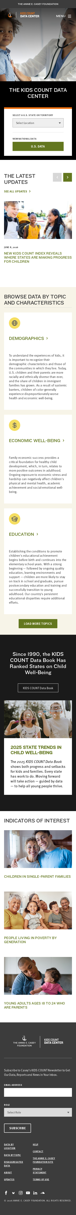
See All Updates (15, 191)
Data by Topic (12, 1154)
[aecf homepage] (10, 15)
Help (35, 1144)
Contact (38, 1151)
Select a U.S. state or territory (33, 115)
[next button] (67, 177)
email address (13, 1084)
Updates (9, 1179)
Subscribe (17, 1128)
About (8, 1172)
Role (7, 1104)
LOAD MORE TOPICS (38, 623)
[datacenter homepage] (29, 15)
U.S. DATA (38, 146)
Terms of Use (41, 1179)
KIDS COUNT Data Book (38, 688)
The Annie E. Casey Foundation (38, 4)
